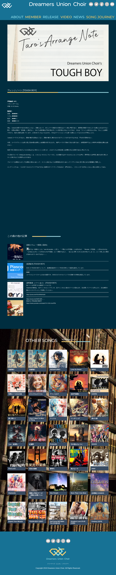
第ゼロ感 (94, 418)
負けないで (74, 468)
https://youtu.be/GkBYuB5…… (35, 298)
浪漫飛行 (11, 369)
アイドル (53, 418)
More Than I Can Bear (78, 492)
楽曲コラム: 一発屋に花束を (37, 244)
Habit (93, 468)
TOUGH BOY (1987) (36, 521)
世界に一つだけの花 (15, 393)
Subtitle (94, 393)
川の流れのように (77, 444)
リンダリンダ (75, 418)
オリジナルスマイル (35, 393)
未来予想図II (75, 393)
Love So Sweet (76, 369)
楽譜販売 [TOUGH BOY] (35, 263)
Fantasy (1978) (97, 521)
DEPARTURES (55, 369)
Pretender (53, 444)
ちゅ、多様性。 (13, 444)
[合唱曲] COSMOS (98, 493)
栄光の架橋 (33, 468)
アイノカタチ (54, 393)
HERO (94, 369)
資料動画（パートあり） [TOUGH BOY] (41, 282)
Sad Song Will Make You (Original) (57, 522)
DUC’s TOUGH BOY (34, 301)
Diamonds (12, 492)
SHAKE (94, 444)
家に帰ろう (12, 418)
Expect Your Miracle (15, 521)
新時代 (52, 468)
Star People (54, 492)
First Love (12, 468)
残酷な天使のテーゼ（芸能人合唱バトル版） (35, 495)
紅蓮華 (31, 444)
